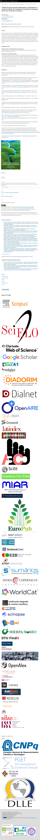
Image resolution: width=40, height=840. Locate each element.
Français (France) (5, 282)
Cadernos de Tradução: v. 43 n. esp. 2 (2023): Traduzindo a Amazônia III (17, 269)
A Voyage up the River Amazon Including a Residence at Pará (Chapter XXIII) (20, 240)
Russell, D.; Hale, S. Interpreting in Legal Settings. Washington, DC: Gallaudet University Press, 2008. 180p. (20, 249)
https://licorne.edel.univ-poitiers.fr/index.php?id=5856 (17, 103)
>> (9, 254)
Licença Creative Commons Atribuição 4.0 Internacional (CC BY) (21, 209)
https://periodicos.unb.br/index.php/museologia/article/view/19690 (15, 81)
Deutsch (3, 281)
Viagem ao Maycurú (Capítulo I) (32, 268)
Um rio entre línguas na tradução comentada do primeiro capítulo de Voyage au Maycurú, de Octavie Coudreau (20, 266)
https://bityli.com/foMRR (22, 86)
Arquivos (6, 4)
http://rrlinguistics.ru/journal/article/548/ (9, 112)
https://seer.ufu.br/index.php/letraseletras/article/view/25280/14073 (14, 117)
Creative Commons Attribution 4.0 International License (25, 206)
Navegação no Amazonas (25, 228)
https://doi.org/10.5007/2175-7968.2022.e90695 (12, 24)
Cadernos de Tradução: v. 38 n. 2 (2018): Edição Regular (27, 238)
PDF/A (4, 172)
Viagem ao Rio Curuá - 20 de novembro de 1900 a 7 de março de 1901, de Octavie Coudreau (21, 246)
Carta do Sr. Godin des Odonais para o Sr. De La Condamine (21, 223)
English (3, 279)
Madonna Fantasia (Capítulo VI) (22, 242)
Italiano (3, 284)
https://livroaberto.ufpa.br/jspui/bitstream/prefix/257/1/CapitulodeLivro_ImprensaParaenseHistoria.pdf (21, 132)
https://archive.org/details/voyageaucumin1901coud (17, 92)
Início (2, 4)
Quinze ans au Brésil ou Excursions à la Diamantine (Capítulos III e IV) (20, 226)
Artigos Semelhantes (6, 220)
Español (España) (5, 276)
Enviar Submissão (5, 289)
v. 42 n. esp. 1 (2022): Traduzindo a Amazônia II (16, 4)
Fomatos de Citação (5, 187)
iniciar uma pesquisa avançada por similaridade (18, 256)
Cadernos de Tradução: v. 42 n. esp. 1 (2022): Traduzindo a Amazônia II (19, 229)
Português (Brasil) (5, 278)
